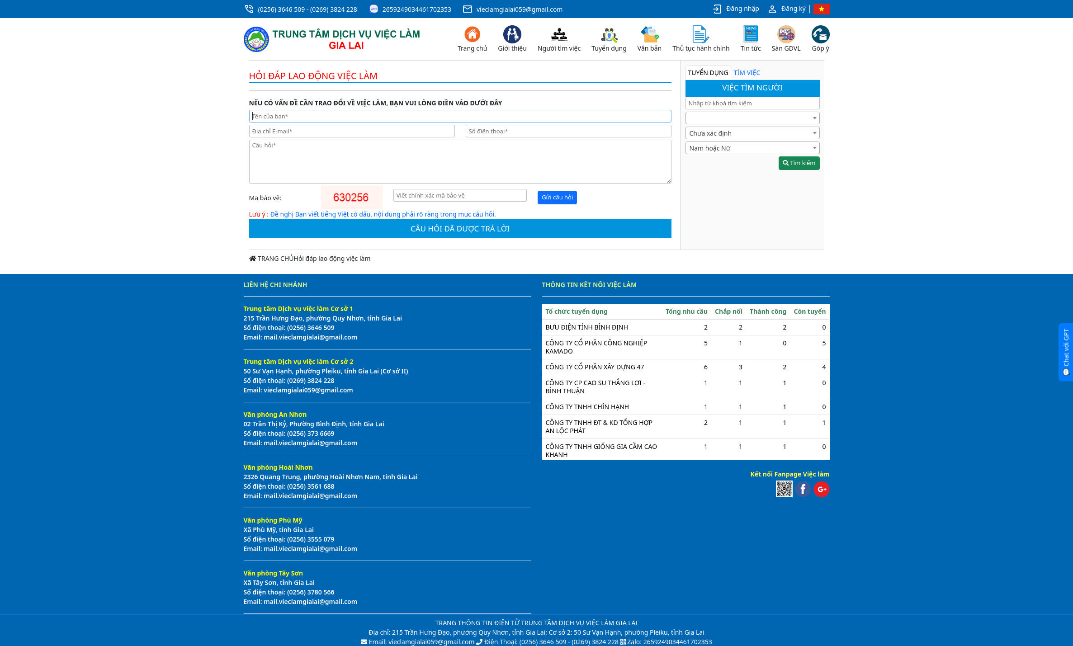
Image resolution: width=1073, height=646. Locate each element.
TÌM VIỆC (747, 72)
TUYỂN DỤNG (708, 72)
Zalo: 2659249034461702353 (669, 641)
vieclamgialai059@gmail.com (519, 9)
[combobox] (752, 118)
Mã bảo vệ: (265, 197)
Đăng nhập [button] (735, 9)
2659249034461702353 (417, 9)
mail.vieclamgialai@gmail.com (309, 337)
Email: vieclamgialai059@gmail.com (420, 641)
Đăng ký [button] (786, 9)
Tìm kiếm (799, 163)
